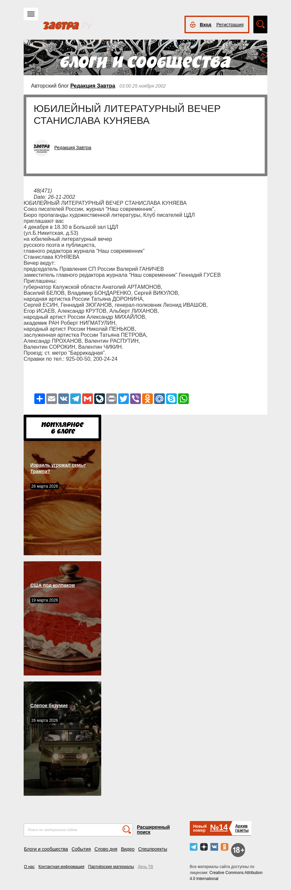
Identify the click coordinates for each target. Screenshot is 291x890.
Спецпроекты (152, 849)
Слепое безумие (49, 705)
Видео (128, 849)
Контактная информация (61, 866)
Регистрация (230, 24)
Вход (205, 24)
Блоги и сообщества (46, 849)
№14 (219, 827)
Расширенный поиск (153, 829)
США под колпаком (52, 585)
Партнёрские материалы (111, 866)
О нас (29, 866)
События (81, 849)
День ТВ (145, 866)
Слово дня (106, 849)
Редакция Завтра (92, 86)
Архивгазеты (241, 828)
